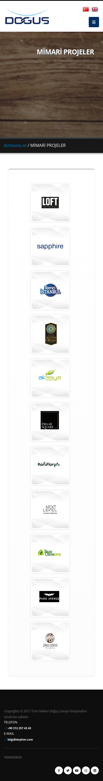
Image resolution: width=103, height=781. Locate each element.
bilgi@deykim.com (20, 739)
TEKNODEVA (13, 757)
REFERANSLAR (15, 145)
